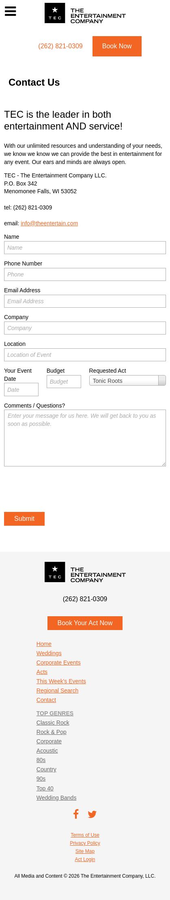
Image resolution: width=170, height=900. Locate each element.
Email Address (22, 290)
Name (11, 236)
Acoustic (47, 750)
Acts (42, 672)
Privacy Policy (85, 843)
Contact (46, 700)
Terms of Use (85, 835)
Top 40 (45, 788)
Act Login (85, 859)
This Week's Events (61, 681)
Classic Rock (53, 722)
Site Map (85, 851)
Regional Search (58, 690)
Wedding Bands (57, 797)
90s (41, 778)
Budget (56, 370)
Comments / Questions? (34, 405)
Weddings (49, 653)
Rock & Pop (52, 732)
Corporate (49, 741)
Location (15, 344)
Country (46, 769)
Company (16, 317)
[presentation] (65, 490)
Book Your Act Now (84, 622)
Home (44, 644)
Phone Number (23, 263)
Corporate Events (59, 662)
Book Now (117, 46)
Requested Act (107, 370)
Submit (24, 518)
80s (41, 760)
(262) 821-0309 (32, 207)
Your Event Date (18, 374)
